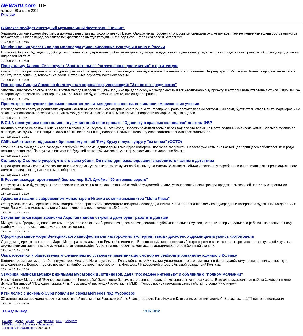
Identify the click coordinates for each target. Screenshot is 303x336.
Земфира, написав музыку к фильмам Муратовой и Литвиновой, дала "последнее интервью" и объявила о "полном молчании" (122, 274)
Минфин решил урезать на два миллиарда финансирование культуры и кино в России (83, 47)
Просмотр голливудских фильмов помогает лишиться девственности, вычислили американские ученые (100, 104)
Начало (7, 321)
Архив (30, 321)
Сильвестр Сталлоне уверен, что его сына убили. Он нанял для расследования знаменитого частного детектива (107, 161)
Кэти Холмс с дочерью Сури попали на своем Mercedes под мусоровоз (68, 293)
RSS (59, 321)
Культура (8, 14)
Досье (19, 321)
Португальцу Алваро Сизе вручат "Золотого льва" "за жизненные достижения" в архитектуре (89, 66)
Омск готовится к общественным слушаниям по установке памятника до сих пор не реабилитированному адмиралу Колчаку (119, 255)
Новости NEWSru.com (20, 327)
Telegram (71, 321)
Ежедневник (45, 321)
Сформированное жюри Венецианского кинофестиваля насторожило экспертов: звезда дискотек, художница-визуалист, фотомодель (127, 236)
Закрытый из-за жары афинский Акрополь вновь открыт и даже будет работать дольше (84, 217)
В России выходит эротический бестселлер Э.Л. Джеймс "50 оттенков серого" (74, 179)
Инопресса (45, 324)
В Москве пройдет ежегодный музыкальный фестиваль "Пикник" (63, 28)
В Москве (28, 324)
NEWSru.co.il (11, 324)
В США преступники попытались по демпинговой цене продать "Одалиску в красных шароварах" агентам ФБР (106, 123)
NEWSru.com (18, 5)
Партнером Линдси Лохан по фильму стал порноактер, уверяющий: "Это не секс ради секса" (89, 85)
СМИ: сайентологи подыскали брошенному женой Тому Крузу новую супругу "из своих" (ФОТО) (91, 142)
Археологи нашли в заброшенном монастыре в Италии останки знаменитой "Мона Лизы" (85, 198)
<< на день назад (14, 311)
